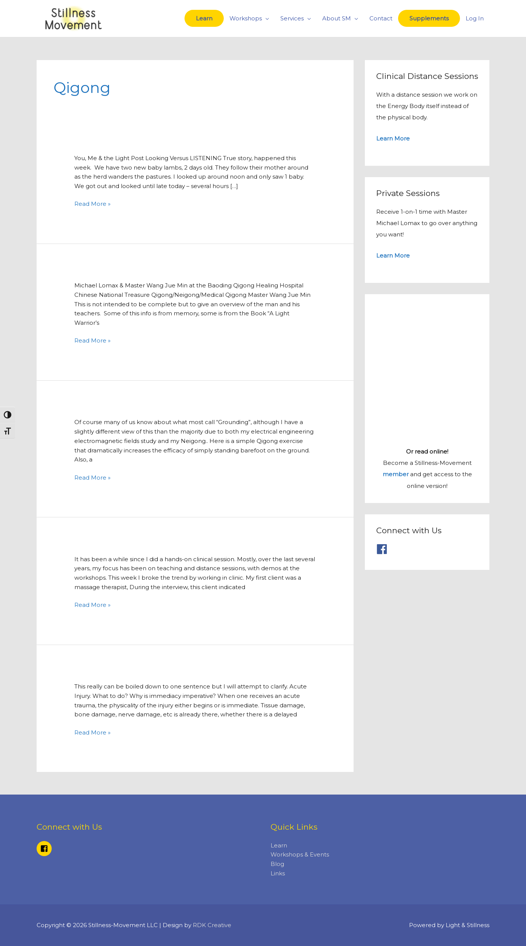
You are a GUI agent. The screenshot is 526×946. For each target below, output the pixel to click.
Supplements (429, 18)
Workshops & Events (300, 854)
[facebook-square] (45, 848)
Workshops (245, 18)
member (396, 473)
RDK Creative (212, 925)
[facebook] (383, 548)
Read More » (92, 203)
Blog (277, 863)
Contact (380, 18)
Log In (475, 18)
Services (292, 18)
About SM (336, 18)
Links (278, 873)
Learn (204, 18)
